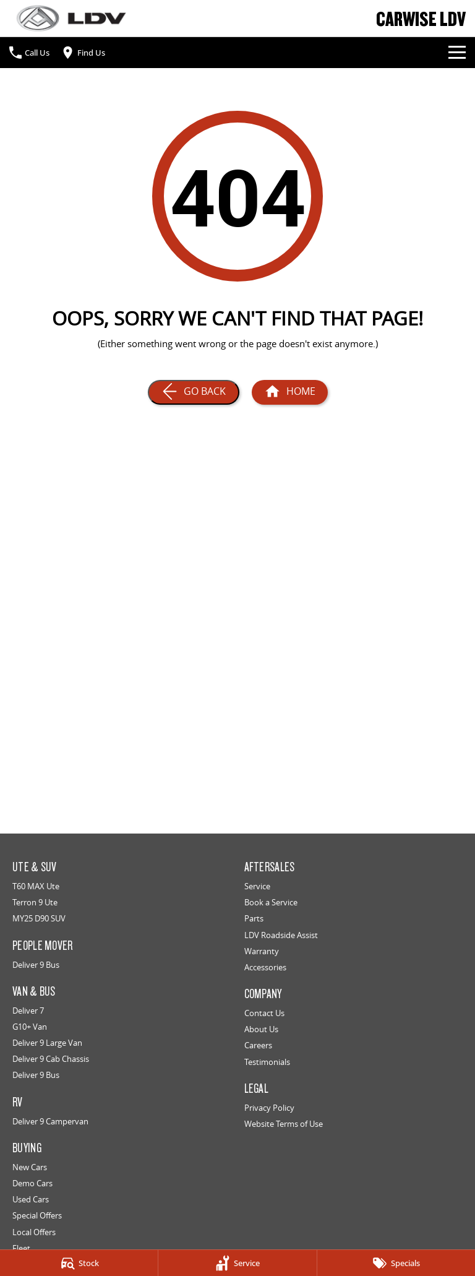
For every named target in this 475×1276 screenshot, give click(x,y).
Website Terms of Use (283, 1123)
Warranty (261, 951)
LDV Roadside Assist (281, 935)
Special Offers (37, 1215)
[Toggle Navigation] (457, 52)
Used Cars (30, 1199)
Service (257, 886)
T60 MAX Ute (35, 886)
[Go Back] (193, 392)
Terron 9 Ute (35, 902)
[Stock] (79, 1263)
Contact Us (264, 1013)
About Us (261, 1029)
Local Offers (34, 1232)
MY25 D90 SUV (39, 918)
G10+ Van (29, 1026)
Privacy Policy (269, 1107)
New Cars (29, 1167)
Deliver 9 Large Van (47, 1042)
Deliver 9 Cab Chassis (50, 1058)
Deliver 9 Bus (35, 964)
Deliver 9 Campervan (50, 1121)
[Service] (237, 1263)
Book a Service (270, 902)
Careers (258, 1045)
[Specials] (396, 1263)
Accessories (265, 967)
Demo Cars (32, 1183)
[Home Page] (290, 392)
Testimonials (267, 1061)
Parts (253, 918)
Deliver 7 (28, 1010)
